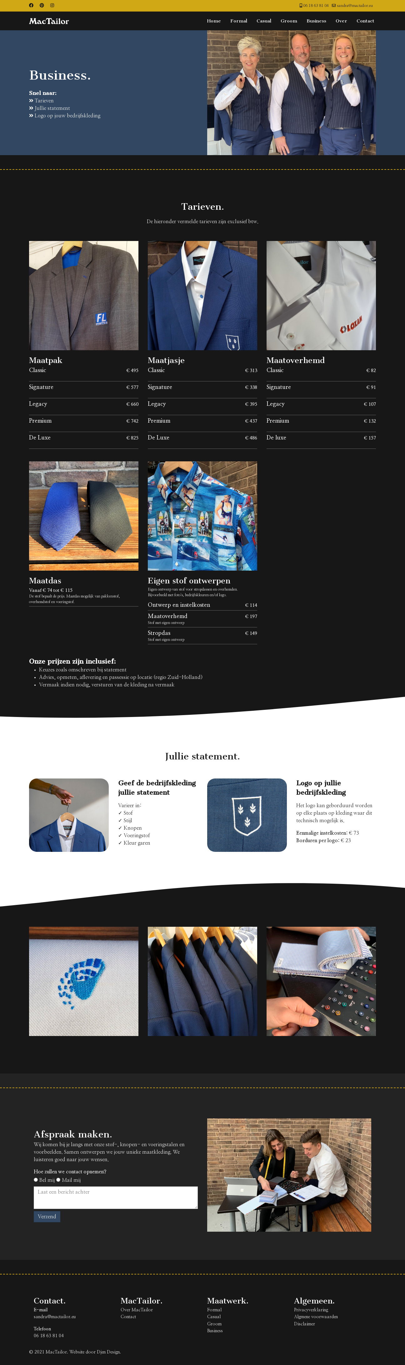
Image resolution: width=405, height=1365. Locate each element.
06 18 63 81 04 (316, 6)
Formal (238, 21)
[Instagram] (52, 5)
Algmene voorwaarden (316, 1317)
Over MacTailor (137, 1310)
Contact (365, 21)
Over (341, 21)
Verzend (47, 1216)
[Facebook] (31, 5)
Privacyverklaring (311, 1310)
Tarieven (41, 100)
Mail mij (68, 1180)
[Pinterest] (42, 5)
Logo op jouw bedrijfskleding (64, 115)
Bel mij (44, 1180)
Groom (289, 21)
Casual (264, 21)
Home (214, 21)
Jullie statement (49, 108)
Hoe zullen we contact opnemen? (70, 1171)
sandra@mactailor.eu (355, 6)
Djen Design (108, 1352)
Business (316, 21)
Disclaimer (304, 1324)
